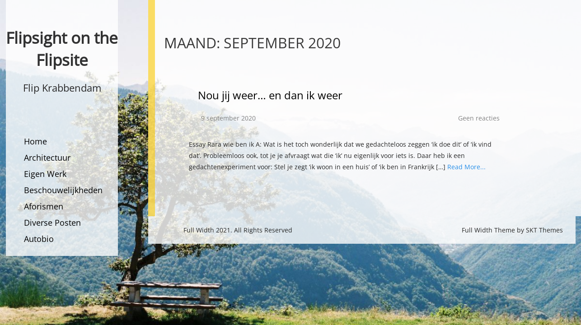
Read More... (466, 166)
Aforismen (43, 206)
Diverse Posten (52, 222)
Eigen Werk (45, 173)
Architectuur (47, 157)
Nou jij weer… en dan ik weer (270, 95)
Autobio (39, 238)
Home (35, 141)
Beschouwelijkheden (63, 190)
